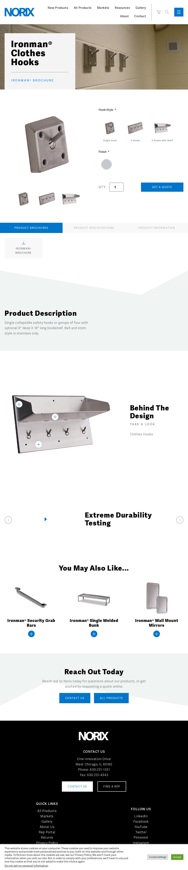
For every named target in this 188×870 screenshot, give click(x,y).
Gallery (140, 8)
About (124, 16)
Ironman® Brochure (32, 81)
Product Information (156, 228)
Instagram (141, 843)
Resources (122, 8)
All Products (83, 8)
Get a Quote (162, 187)
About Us (47, 827)
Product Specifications (94, 228)
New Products (58, 8)
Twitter (141, 832)
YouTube (141, 827)
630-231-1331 (100, 769)
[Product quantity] (116, 187)
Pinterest (141, 837)
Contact (140, 16)
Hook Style (107, 110)
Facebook (141, 821)
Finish (104, 152)
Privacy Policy (47, 843)
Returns (47, 837)
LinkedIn (141, 816)
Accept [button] (177, 857)
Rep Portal (47, 832)
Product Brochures (31, 228)
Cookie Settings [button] (157, 857)
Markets (103, 8)
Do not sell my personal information (26, 865)
